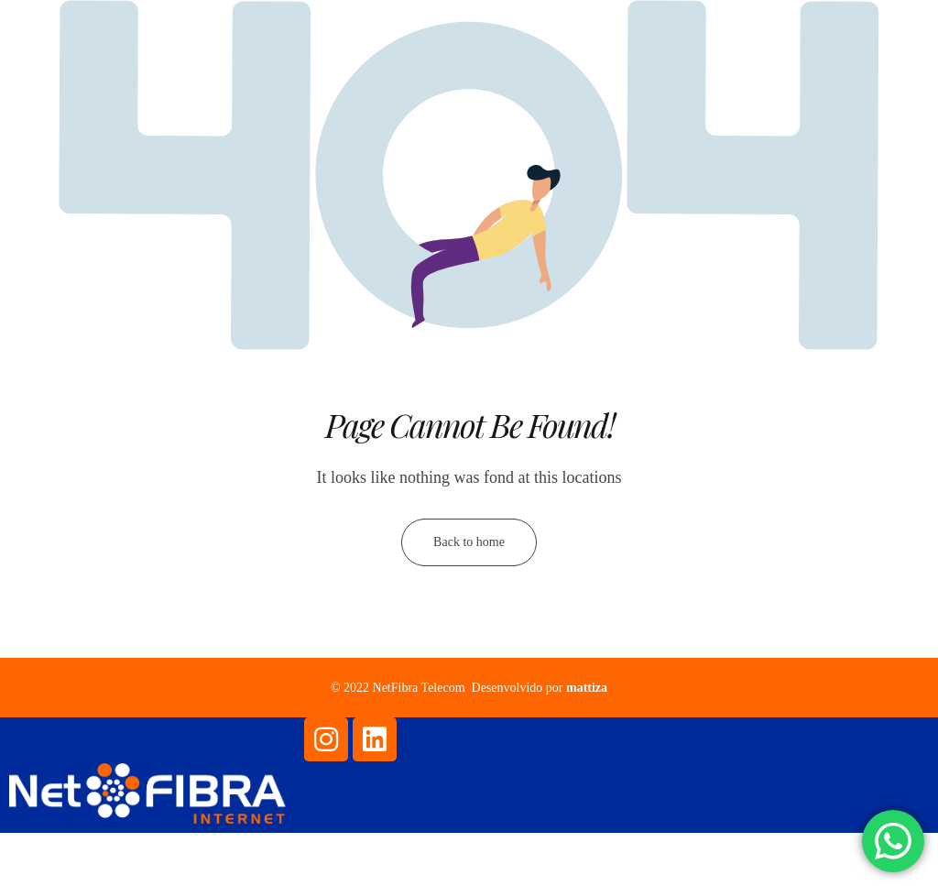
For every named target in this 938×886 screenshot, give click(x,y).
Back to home (469, 545)
